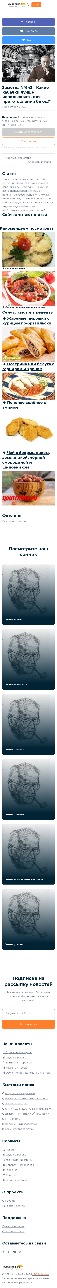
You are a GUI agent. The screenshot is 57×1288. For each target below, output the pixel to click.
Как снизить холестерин (20, 1129)
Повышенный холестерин (21, 1124)
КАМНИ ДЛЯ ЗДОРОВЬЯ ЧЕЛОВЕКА (28, 1108)
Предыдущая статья (18, 157)
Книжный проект (15, 1067)
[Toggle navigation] (44, 5)
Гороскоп (10, 1170)
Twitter (28, 40)
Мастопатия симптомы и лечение (26, 1098)
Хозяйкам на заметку (17, 1159)
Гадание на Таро (14, 1180)
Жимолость (12, 1118)
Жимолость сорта (16, 1103)
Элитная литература (17, 1062)
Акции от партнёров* (28, 132)
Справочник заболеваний (20, 1165)
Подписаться (28, 1024)
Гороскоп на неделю (17, 1052)
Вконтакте (28, 30)
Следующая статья (40, 161)
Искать (8, 1149)
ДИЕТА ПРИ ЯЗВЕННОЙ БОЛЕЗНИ (27, 1113)
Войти (36, 4)
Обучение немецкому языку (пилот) (27, 1072)
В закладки (28, 141)
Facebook (28, 21)
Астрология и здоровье (20, 1093)
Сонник (9, 1175)
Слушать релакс (14, 1057)
